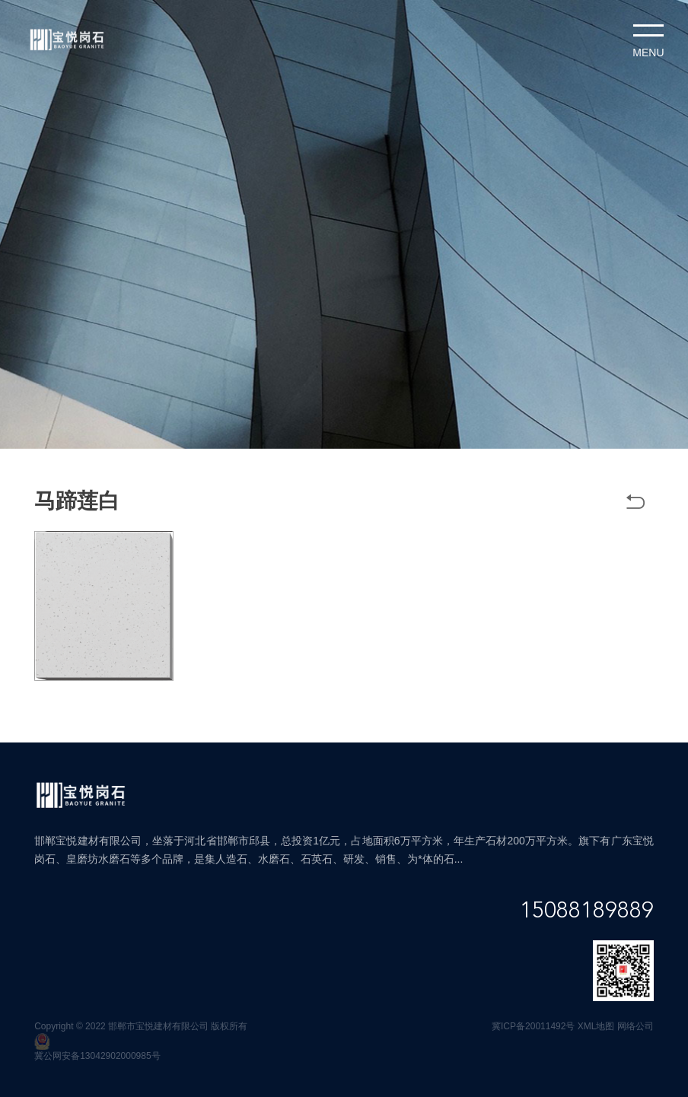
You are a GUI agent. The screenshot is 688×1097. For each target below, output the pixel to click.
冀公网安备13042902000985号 (97, 1056)
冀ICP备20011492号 (533, 1026)
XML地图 (596, 1026)
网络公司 (635, 1026)
